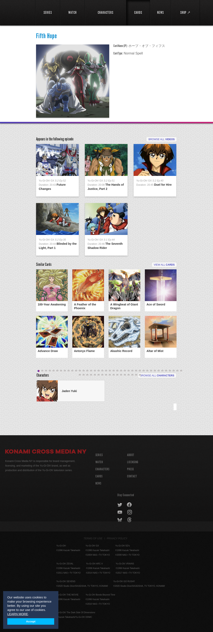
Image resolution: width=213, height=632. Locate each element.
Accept (30, 621)
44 (95, 375)
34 (162, 371)
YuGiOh (18, 12)
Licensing (132, 462)
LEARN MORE (17, 614)
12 (80, 371)
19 (106, 371)
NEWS (98, 483)
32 (155, 371)
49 (113, 375)
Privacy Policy (117, 538)
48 (110, 375)
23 (121, 371)
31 (151, 371)
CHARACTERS (102, 469)
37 (173, 371)
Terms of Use (93, 538)
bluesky (120, 519)
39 (181, 371)
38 (177, 371)
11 (76, 371)
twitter (120, 504)
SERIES (99, 455)
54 (132, 375)
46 (102, 375)
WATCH (99, 462)
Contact (132, 476)
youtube (120, 512)
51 (121, 375)
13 (83, 371)
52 (125, 375)
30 (147, 371)
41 (83, 375)
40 (80, 375)
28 (140, 371)
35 (166, 371)
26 (132, 371)
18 (102, 371)
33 (158, 371)
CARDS (99, 476)
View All (164, 264)
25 (128, 371)
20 (110, 371)
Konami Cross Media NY (45, 452)
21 (113, 371)
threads (130, 519)
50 (117, 375)
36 (170, 371)
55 (136, 375)
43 (91, 375)
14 (87, 371)
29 (143, 371)
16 (95, 371)
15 (91, 371)
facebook (129, 504)
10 (72, 371)
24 (125, 371)
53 (128, 375)
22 (117, 371)
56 (140, 375)
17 (98, 371)
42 (87, 375)
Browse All (161, 139)
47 (106, 375)
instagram (130, 512)
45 (98, 375)
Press (130, 469)
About (130, 455)
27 (136, 371)
